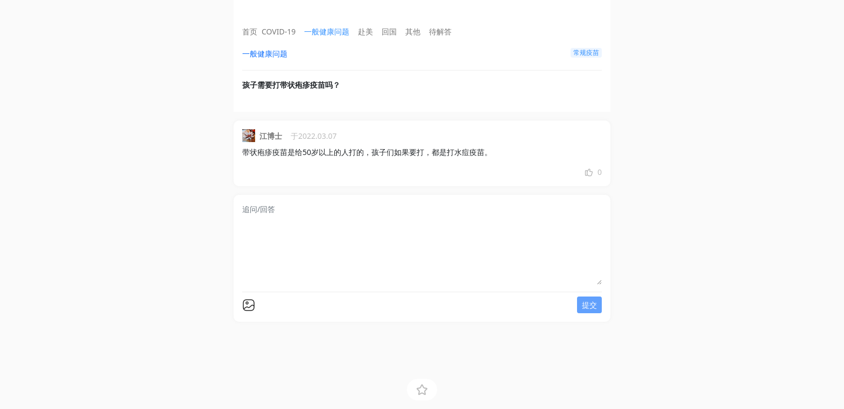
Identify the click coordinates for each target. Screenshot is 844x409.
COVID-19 (279, 31)
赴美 (365, 31)
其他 (412, 31)
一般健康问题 (326, 31)
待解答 (440, 31)
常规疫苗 (586, 52)
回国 (389, 31)
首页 (249, 31)
